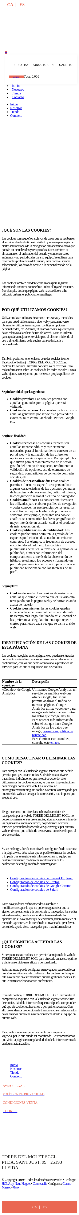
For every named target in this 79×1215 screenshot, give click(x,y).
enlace (54, 742)
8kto (16, 1187)
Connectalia (40, 1183)
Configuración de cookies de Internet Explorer (41, 878)
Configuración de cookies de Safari (34, 889)
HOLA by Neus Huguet (16, 1183)
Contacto (16, 1076)
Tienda (14, 1072)
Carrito (16, 77)
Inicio (14, 1065)
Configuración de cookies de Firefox (35, 882)
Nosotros (16, 1069)
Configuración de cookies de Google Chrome (40, 886)
